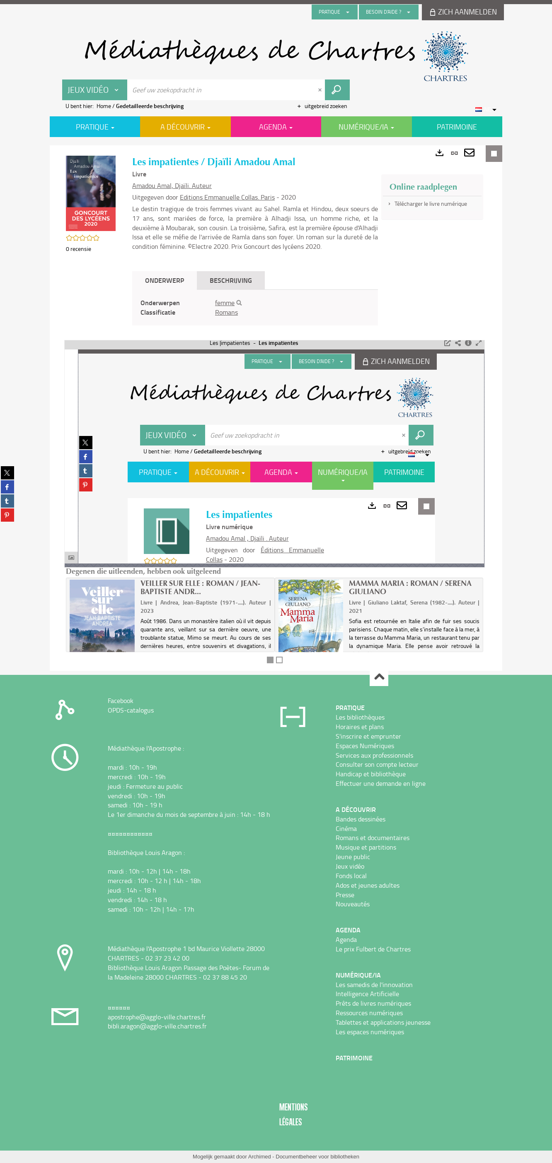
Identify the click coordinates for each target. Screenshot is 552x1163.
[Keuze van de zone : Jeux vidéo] (95, 89)
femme (225, 302)
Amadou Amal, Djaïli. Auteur (172, 185)
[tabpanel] (255, 307)
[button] (91, 193)
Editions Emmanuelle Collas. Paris (227, 197)
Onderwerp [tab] (164, 280)
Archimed (259, 1156)
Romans (226, 312)
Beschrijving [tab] (231, 280)
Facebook (120, 700)
